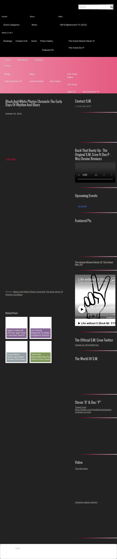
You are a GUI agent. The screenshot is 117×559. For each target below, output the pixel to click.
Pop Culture (55, 81)
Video (60, 16)
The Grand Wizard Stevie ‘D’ (81, 41)
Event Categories (12, 25)
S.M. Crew (72, 84)
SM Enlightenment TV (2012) (73, 25)
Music (32, 16)
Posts (7, 65)
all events (82, 206)
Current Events (36, 81)
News (32, 74)
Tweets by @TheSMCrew (87, 345)
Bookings (8, 41)
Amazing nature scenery (86, 502)
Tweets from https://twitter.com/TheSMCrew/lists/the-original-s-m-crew (93, 409)
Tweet (17, 548)
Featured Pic (48, 50)
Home (34, 41)
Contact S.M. (22, 41)
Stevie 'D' (71, 92)
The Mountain (81, 468)
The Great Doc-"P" (13, 81)
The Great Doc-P (76, 48)
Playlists (39, 60)
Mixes (34, 25)
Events (4, 16)
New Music (22, 60)
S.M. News (72, 74)
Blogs (7, 74)
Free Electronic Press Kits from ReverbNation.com (95, 326)
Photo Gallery (46, 41)
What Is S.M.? (7, 33)
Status (70, 77)
